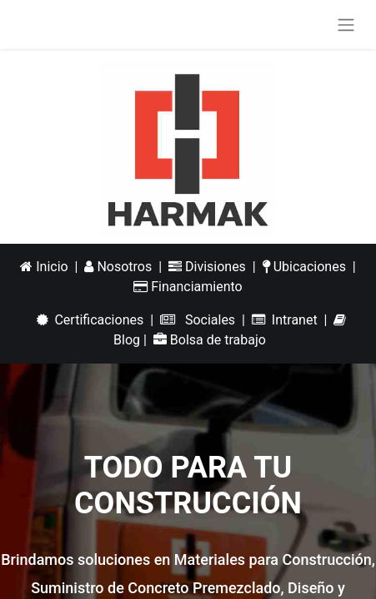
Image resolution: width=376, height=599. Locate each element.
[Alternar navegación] (345, 24)
